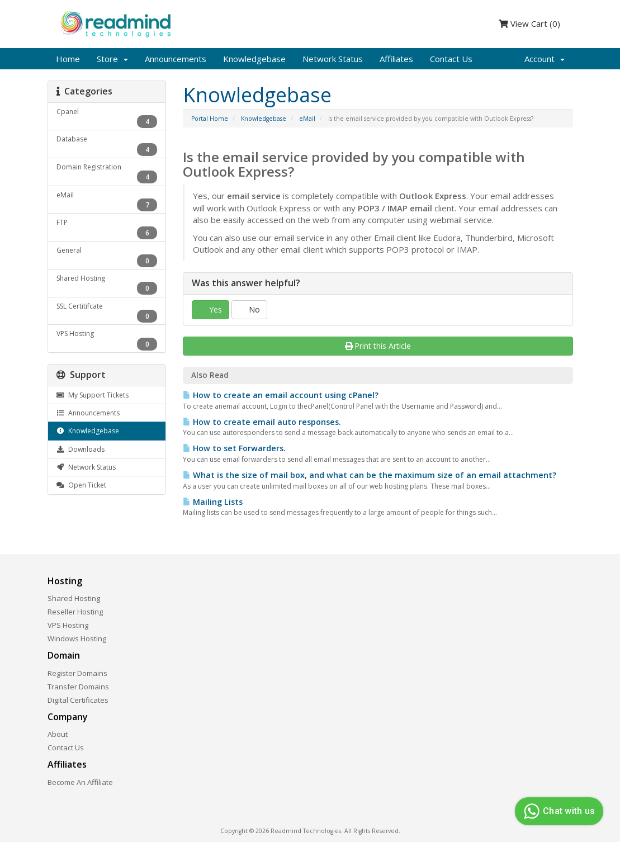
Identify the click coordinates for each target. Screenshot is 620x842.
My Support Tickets (92, 395)
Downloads (80, 449)
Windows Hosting (77, 638)
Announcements (175, 58)
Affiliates (396, 58)
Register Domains (77, 673)
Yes (210, 309)
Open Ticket (81, 485)
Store (112, 58)
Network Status (332, 58)
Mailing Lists (213, 501)
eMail (307, 118)
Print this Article (378, 345)
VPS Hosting (68, 625)
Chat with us (557, 811)
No (249, 309)
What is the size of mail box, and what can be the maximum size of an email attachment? (369, 475)
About (58, 734)
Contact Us (451, 58)
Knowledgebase (254, 58)
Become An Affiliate (80, 782)
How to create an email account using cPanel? (280, 395)
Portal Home (209, 118)
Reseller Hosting (75, 612)
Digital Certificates (78, 700)
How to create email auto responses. (262, 422)
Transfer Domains (78, 687)
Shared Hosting (74, 598)
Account (544, 58)
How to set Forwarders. (234, 448)
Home (68, 58)
